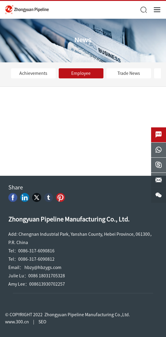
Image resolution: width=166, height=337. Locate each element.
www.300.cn (17, 322)
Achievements (33, 73)
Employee (81, 73)
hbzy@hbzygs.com (42, 267)
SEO (42, 322)
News (83, 40)
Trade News (128, 73)
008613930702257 (47, 284)
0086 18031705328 (46, 276)
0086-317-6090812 (36, 259)
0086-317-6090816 (36, 251)
